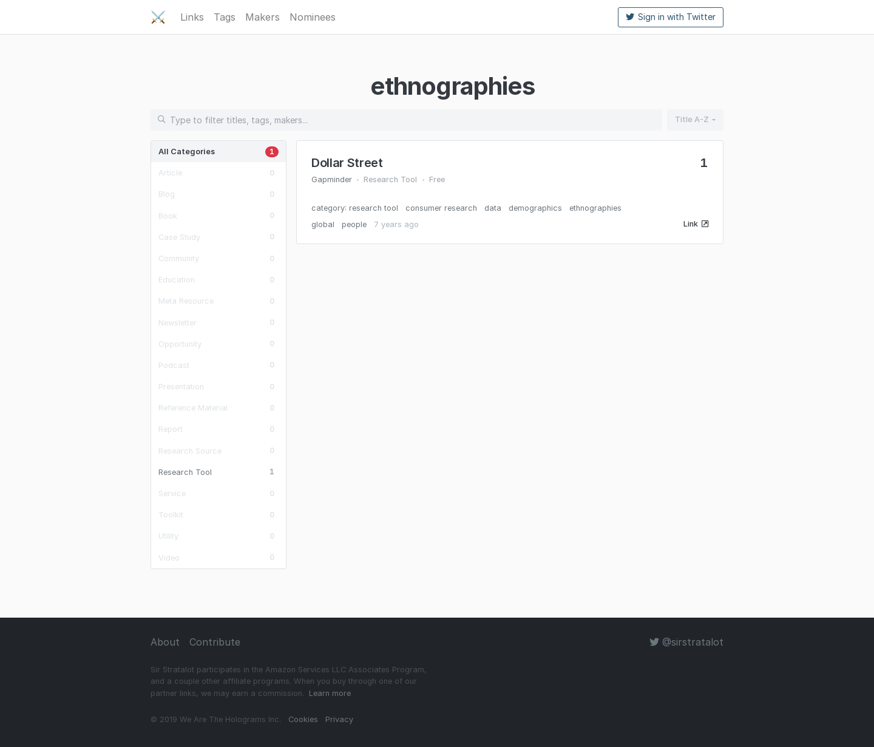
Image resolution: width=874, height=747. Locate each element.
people (354, 224)
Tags (224, 17)
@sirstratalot (686, 642)
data (492, 208)
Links (192, 17)
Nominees (313, 17)
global (322, 224)
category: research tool (354, 208)
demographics (535, 208)
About (165, 642)
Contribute (214, 642)
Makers (262, 17)
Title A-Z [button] (692, 119)
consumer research (441, 208)
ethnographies (595, 208)
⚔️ (158, 17)
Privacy (339, 719)
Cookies (303, 719)
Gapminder (331, 179)
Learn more (330, 693)
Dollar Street (347, 162)
